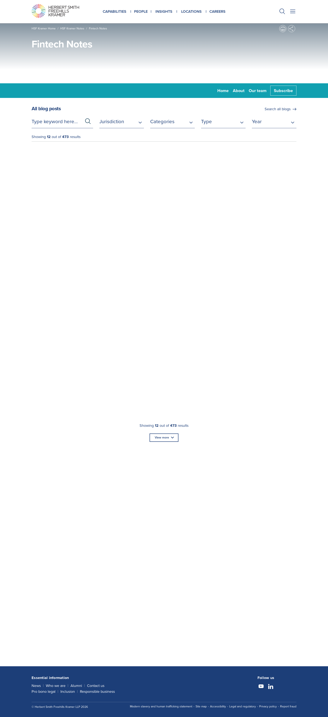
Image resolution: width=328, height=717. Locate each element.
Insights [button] (163, 11)
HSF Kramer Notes (72, 28)
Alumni (76, 685)
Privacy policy (268, 706)
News (36, 685)
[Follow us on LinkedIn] (270, 686)
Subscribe (283, 90)
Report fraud (288, 706)
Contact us (95, 685)
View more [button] (162, 437)
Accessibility (218, 706)
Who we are (55, 685)
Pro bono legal (43, 691)
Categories (162, 121)
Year (257, 121)
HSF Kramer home (44, 28)
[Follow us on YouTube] (261, 686)
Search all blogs (278, 109)
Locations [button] (191, 11)
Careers (217, 11)
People (141, 11)
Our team (257, 90)
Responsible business (97, 691)
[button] (282, 12)
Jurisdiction (111, 121)
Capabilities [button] (114, 11)
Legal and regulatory (242, 706)
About (239, 90)
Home (223, 90)
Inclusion (67, 691)
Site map (201, 706)
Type (206, 121)
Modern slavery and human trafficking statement (161, 706)
